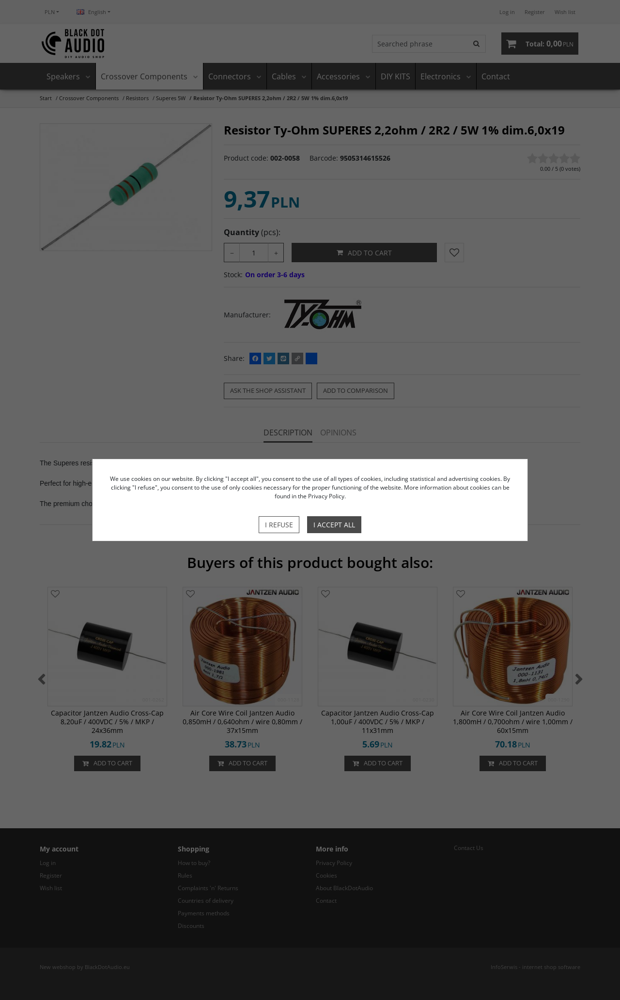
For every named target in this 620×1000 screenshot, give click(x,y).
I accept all (334, 524)
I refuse (279, 524)
